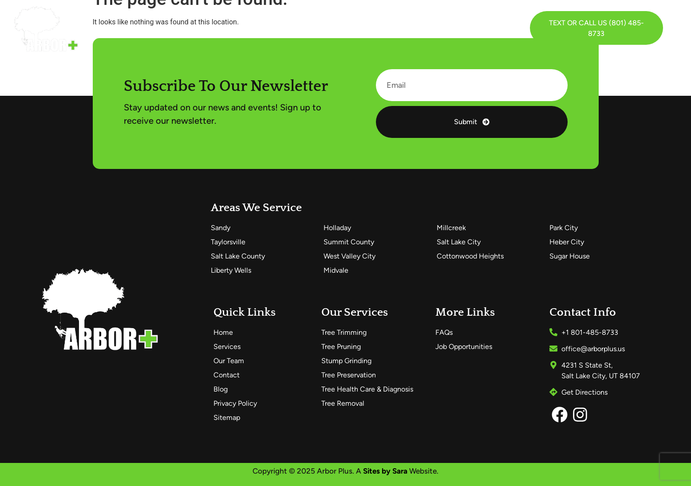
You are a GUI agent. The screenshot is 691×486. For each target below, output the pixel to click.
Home (192, 28)
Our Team (296, 28)
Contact (412, 28)
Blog (374, 28)
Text (557, 23)
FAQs (339, 28)
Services (241, 28)
